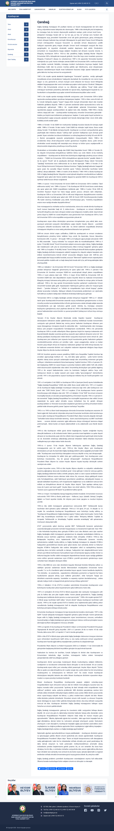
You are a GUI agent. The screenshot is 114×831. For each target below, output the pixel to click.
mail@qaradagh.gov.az (50, 813)
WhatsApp (52, 768)
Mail (71, 768)
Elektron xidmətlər (66, 9)
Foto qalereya (90, 9)
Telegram (62, 768)
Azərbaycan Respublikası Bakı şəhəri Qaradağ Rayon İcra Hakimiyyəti (23, 3)
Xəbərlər (52, 9)
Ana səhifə (12, 9)
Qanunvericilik (39, 9)
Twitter (43, 768)
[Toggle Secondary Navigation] (107, 9)
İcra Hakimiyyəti (25, 9)
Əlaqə (79, 9)
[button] (56, 797)
